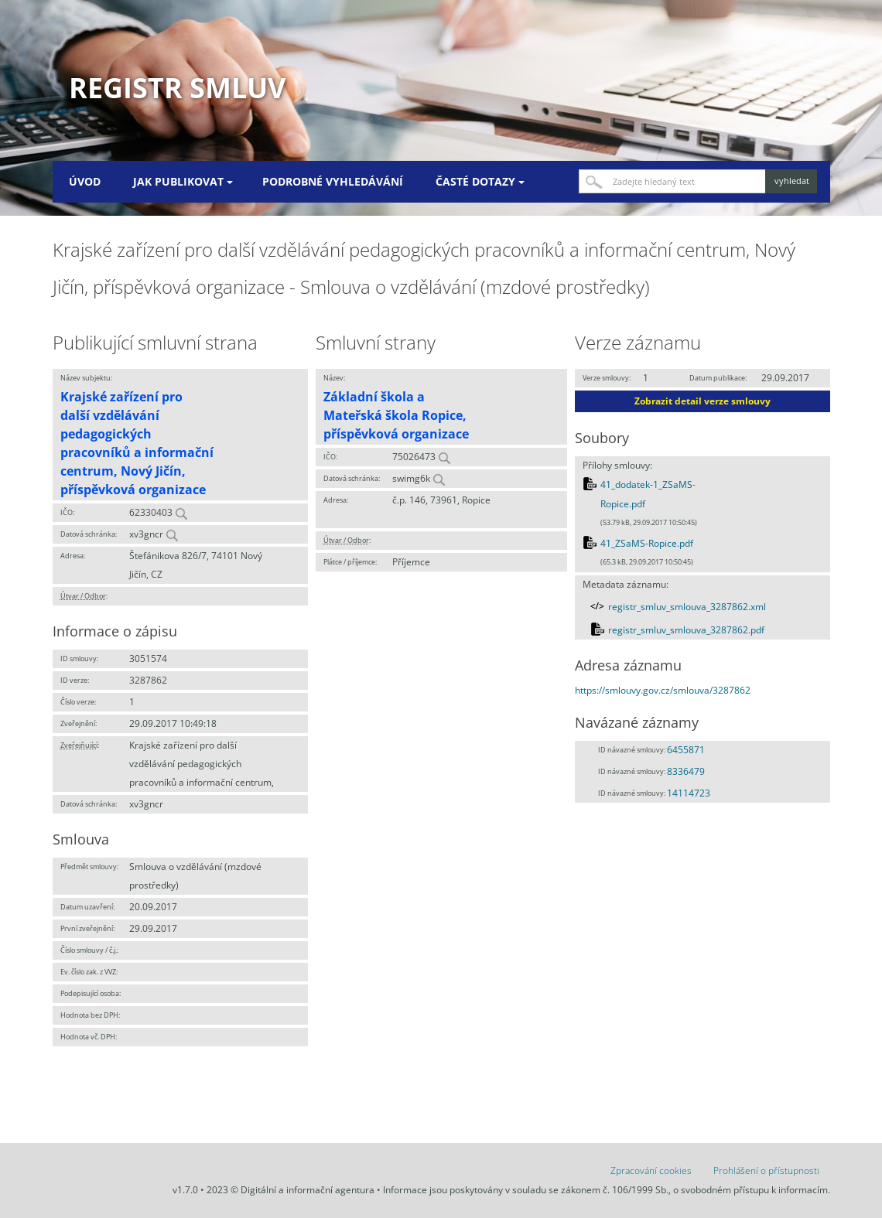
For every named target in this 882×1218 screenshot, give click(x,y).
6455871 (686, 750)
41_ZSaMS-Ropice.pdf (646, 543)
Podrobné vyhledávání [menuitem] (332, 181)
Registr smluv (177, 88)
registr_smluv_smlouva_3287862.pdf (686, 630)
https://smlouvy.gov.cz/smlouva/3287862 (662, 690)
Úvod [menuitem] (85, 181)
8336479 (686, 771)
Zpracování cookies (651, 1170)
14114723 (688, 793)
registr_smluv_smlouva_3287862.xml (687, 606)
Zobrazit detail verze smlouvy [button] (702, 401)
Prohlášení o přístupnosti (766, 1170)
